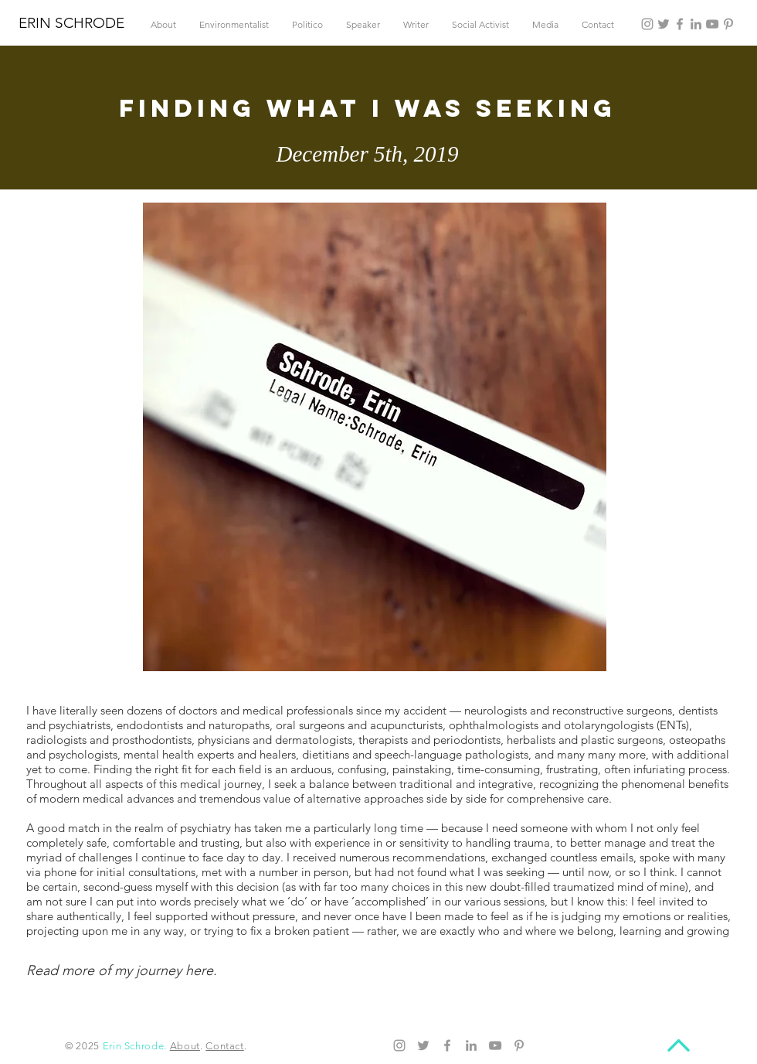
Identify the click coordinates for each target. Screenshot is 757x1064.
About (185, 1046)
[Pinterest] (728, 24)
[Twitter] (663, 24)
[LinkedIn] (696, 24)
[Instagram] (647, 24)
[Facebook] (679, 24)
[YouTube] (712, 24)
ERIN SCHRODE (71, 23)
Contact (224, 1046)
